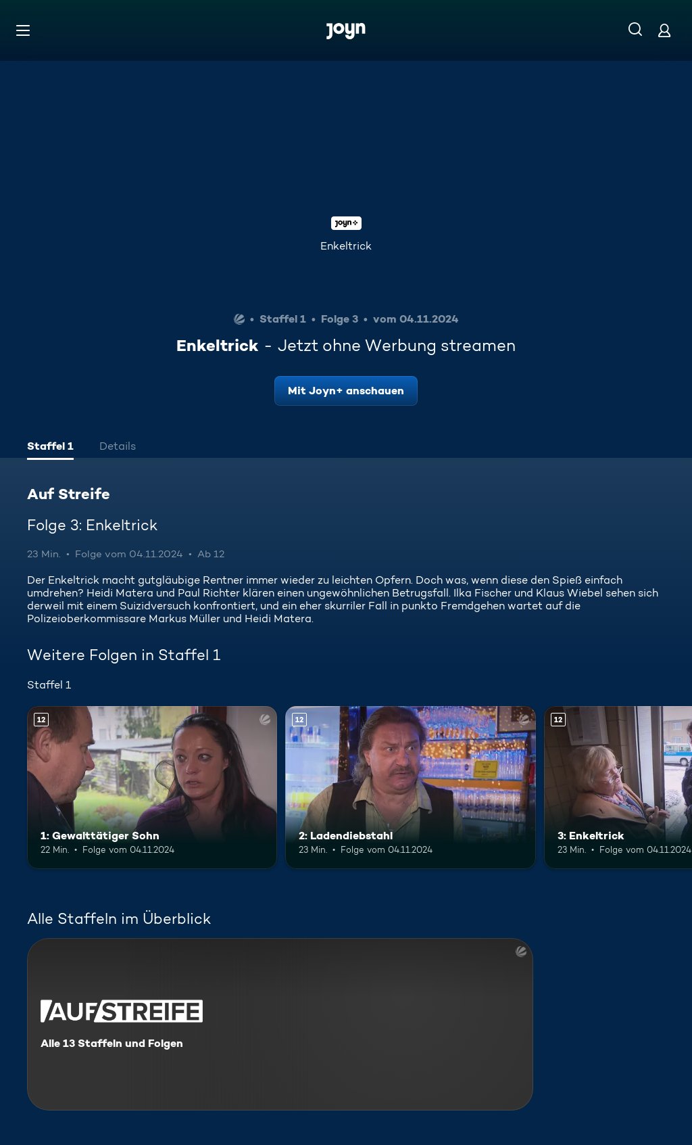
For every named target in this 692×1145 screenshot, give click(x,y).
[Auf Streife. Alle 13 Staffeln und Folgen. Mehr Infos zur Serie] (280, 1024)
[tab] (50, 448)
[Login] (664, 30)
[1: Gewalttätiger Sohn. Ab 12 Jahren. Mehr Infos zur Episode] (152, 787)
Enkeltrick (346, 245)
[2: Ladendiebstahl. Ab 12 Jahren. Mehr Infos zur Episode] (410, 787)
